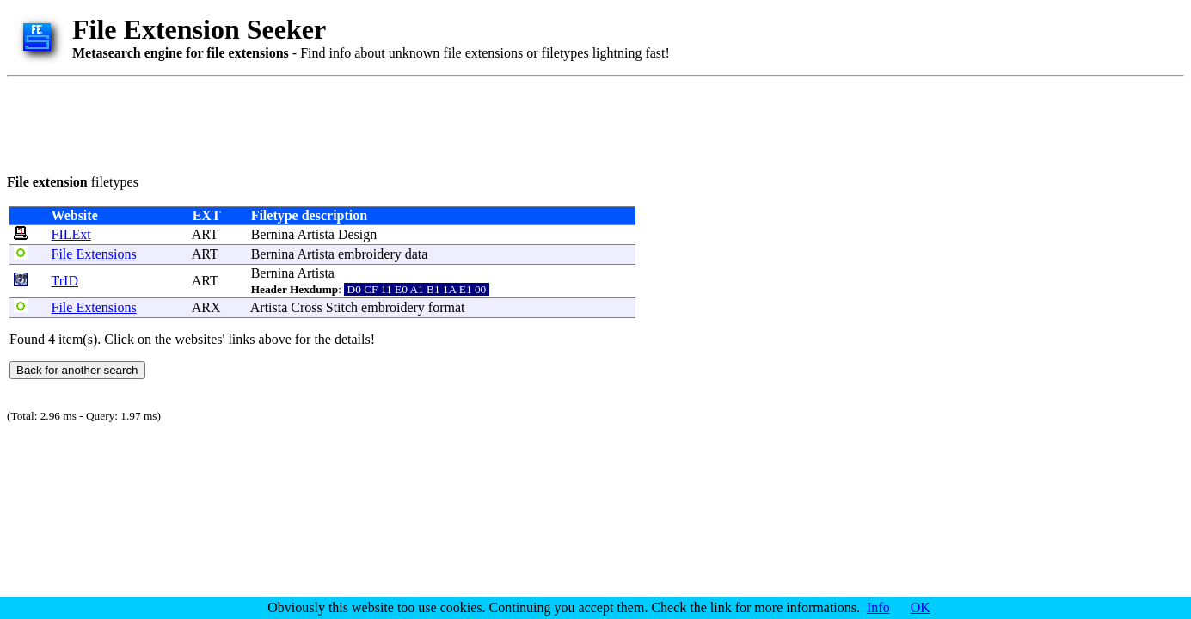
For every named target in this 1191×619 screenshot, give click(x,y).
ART (205, 234)
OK (920, 607)
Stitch (342, 307)
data (416, 254)
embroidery (370, 254)
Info (878, 607)
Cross (306, 307)
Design (357, 234)
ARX (206, 307)
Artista (316, 234)
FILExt (71, 234)
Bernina (273, 234)
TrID (65, 280)
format (446, 307)
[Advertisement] (320, 122)
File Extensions (94, 254)
